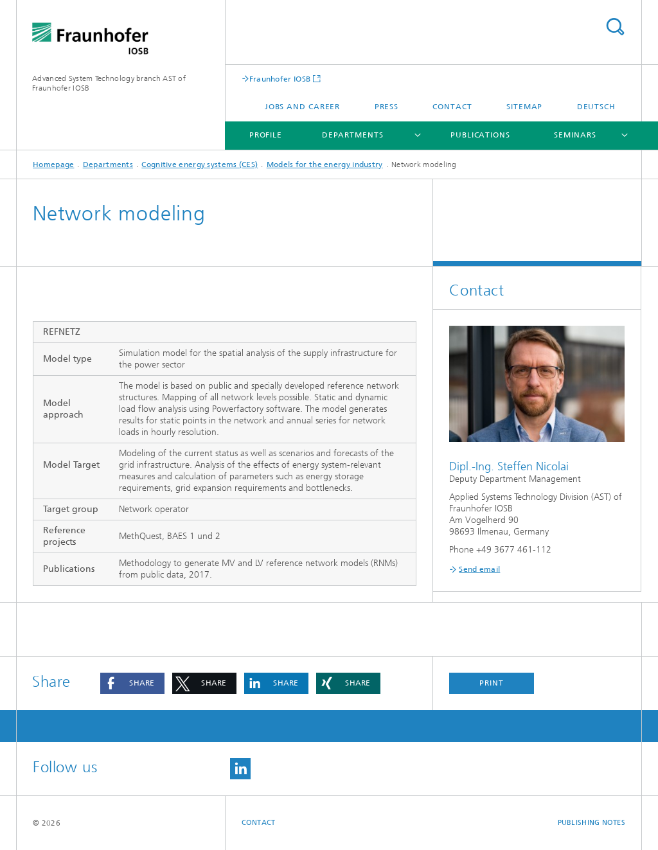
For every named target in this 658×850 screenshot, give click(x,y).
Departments (353, 134)
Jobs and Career (303, 106)
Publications (480, 134)
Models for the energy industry (325, 164)
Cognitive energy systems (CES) (199, 164)
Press (387, 106)
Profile (265, 134)
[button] (132, 683)
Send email (479, 569)
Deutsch (596, 106)
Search (615, 26)
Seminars (575, 134)
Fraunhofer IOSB (280, 79)
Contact (452, 106)
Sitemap (524, 106)
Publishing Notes (591, 823)
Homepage (53, 164)
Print (491, 682)
